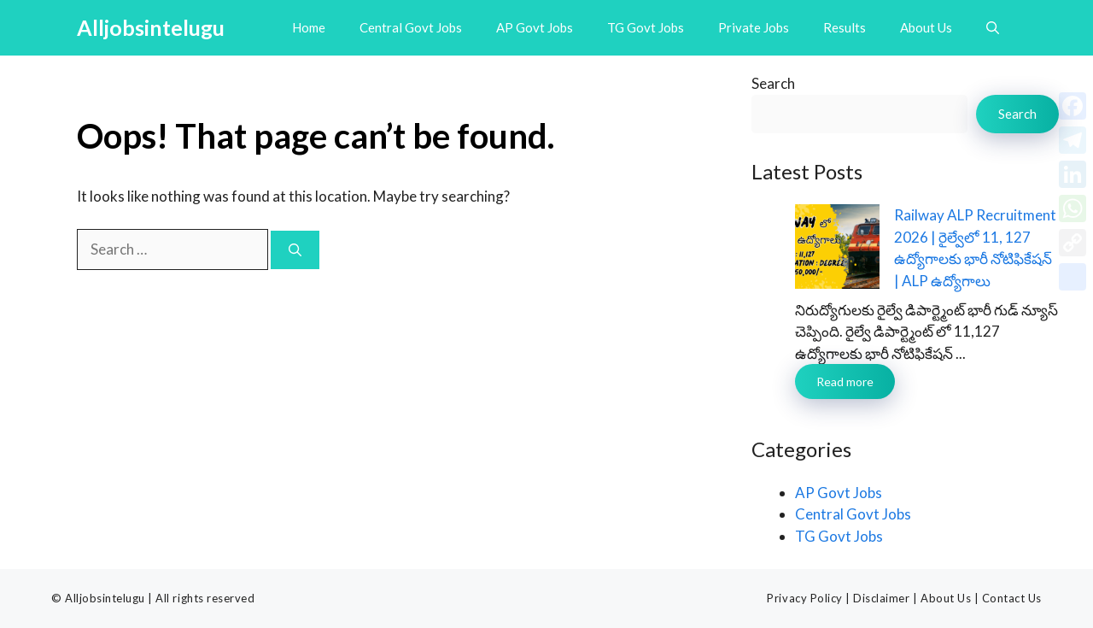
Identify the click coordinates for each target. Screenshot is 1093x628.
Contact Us (1012, 598)
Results (844, 27)
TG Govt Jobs (645, 27)
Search (773, 83)
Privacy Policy (804, 598)
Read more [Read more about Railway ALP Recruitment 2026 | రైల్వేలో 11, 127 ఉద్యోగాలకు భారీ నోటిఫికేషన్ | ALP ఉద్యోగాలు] (845, 381)
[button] (992, 28)
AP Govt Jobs (534, 27)
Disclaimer (881, 598)
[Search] (295, 250)
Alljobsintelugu (151, 27)
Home (308, 27)
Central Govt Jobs (410, 27)
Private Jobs (753, 27)
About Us (926, 27)
